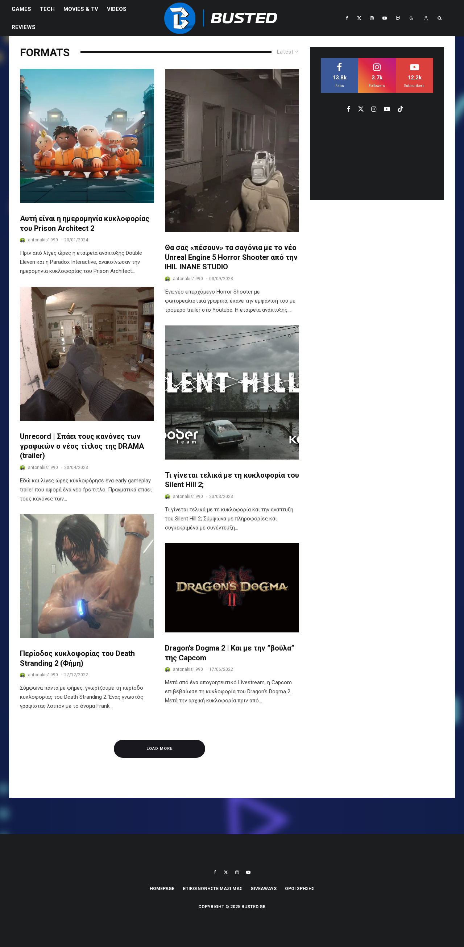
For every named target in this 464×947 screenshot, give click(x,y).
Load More (159, 748)
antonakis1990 (43, 239)
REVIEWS (24, 27)
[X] (359, 18)
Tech (47, 9)
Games (21, 9)
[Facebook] (347, 18)
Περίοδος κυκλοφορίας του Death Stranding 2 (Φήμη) (77, 658)
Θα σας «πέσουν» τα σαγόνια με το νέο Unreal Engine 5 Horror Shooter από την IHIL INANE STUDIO (231, 257)
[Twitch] (397, 18)
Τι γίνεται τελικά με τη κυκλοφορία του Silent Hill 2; (232, 480)
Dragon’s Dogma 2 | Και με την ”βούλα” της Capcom (229, 653)
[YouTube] (384, 18)
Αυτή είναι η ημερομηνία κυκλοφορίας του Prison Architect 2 (84, 223)
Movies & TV (80, 9)
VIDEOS (117, 9)
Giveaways (263, 888)
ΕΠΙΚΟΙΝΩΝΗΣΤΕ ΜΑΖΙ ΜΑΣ (212, 888)
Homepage (162, 888)
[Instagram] (372, 18)
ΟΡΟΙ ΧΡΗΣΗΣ (299, 888)
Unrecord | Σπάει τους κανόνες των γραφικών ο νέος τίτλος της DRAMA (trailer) (82, 446)
